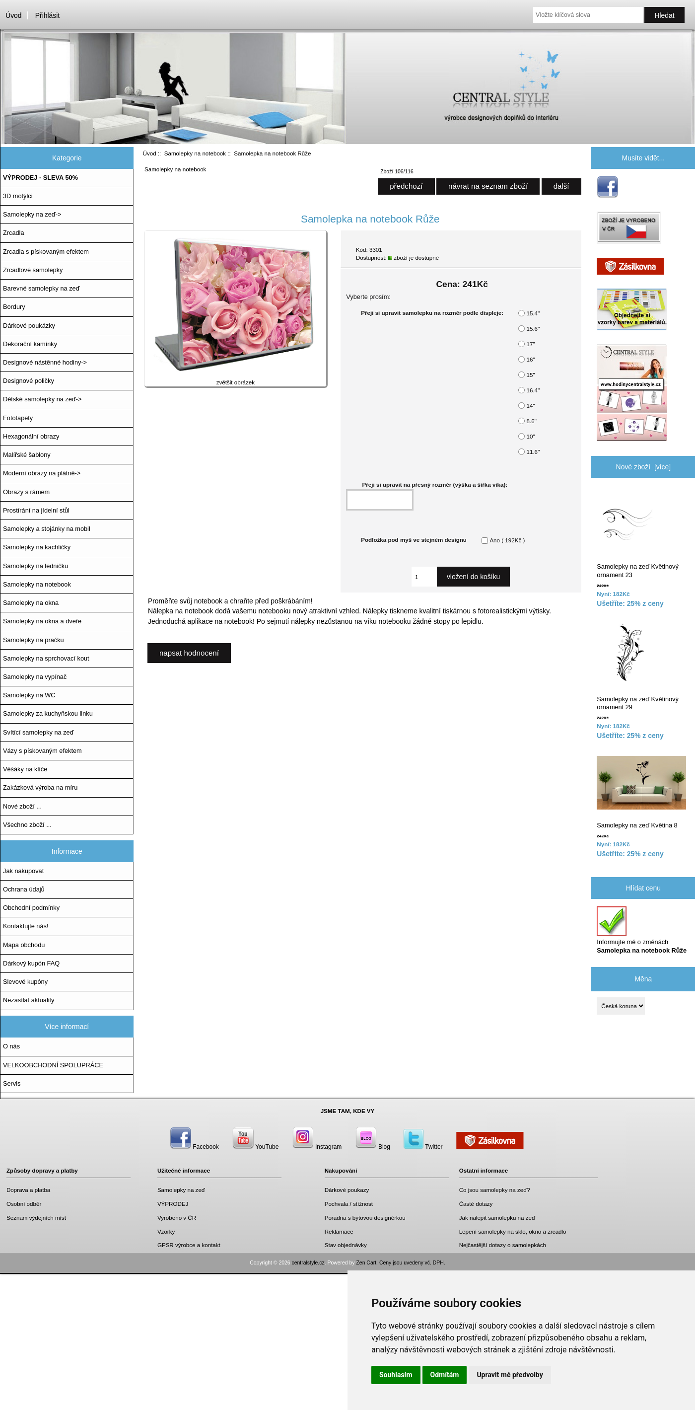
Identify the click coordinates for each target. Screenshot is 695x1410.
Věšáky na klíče (25, 769)
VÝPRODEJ (173, 1203)
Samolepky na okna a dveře (42, 621)
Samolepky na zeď (181, 1190)
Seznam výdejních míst (36, 1217)
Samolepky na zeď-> (32, 214)
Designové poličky (28, 380)
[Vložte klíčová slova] (588, 15)
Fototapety (18, 418)
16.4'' (533, 390)
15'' (530, 374)
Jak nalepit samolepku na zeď (497, 1217)
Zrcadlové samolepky (33, 270)
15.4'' (533, 313)
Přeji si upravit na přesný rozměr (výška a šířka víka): (435, 484)
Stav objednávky (346, 1245)
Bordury (14, 306)
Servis (11, 1083)
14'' (530, 405)
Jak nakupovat (23, 871)
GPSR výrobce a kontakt (188, 1245)
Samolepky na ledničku (35, 566)
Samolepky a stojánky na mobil (46, 528)
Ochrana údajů (24, 889)
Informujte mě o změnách (642, 930)
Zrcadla (13, 232)
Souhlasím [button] (396, 1375)
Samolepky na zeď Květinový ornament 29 (637, 666)
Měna (643, 979)
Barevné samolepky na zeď (41, 288)
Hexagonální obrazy (31, 436)
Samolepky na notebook (195, 153)
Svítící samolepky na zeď (38, 732)
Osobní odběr (23, 1203)
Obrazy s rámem (26, 492)
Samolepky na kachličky (36, 547)
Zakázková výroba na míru (40, 787)
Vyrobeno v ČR (176, 1217)
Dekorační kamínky (30, 344)
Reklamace (339, 1231)
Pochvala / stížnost (349, 1203)
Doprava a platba (28, 1190)
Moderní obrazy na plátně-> (41, 473)
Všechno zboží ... (27, 824)
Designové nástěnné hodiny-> (45, 362)
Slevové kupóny (25, 981)
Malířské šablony (27, 454)
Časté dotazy (476, 1203)
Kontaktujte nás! (25, 926)
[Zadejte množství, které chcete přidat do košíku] (424, 577)
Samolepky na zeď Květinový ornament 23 (637, 534)
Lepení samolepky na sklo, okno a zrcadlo (512, 1231)
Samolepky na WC (29, 695)
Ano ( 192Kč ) (507, 540)
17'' (530, 344)
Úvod (13, 15)
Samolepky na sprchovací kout (46, 658)
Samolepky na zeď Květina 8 (641, 792)
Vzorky (166, 1231)
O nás (11, 1046)
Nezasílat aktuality (28, 1000)
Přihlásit (47, 15)
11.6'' (533, 451)
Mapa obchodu (24, 945)
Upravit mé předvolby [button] (510, 1375)
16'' (530, 359)
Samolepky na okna (31, 602)
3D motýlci (18, 196)
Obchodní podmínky (31, 907)
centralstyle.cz (308, 1262)
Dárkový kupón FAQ (31, 963)
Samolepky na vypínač (35, 676)
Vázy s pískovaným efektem (42, 750)
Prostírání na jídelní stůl (36, 510)
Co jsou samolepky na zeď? (494, 1190)
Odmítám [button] (444, 1375)
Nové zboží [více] (643, 467)
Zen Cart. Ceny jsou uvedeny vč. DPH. (400, 1262)
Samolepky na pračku (33, 640)
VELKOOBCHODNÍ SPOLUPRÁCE (53, 1065)
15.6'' (533, 328)
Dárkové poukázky (29, 325)
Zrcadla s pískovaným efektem (46, 251)
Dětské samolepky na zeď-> (42, 399)
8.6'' (531, 421)
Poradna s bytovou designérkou (365, 1217)
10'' (530, 436)
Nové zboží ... (22, 806)
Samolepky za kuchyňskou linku (48, 713)
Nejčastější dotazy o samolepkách (502, 1245)
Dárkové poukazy (347, 1190)
